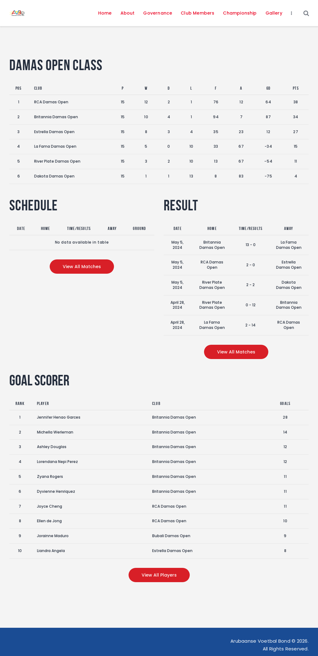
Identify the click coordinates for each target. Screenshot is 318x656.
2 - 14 (250, 325)
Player (43, 403)
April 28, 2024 (177, 305)
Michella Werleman (55, 432)
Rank (20, 403)
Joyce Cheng (49, 506)
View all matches (82, 266)
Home (45, 228)
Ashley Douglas (51, 446)
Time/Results (79, 228)
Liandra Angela (51, 550)
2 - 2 (250, 284)
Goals (285, 403)
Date (21, 228)
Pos (19, 88)
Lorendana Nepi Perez (57, 461)
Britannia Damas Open (56, 116)
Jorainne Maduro (53, 535)
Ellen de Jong (49, 520)
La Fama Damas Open (55, 146)
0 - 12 (251, 305)
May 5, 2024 (177, 245)
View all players (159, 575)
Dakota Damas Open (54, 176)
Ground (139, 228)
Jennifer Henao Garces (58, 417)
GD (268, 88)
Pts (296, 88)
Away (112, 228)
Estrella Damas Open (54, 131)
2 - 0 (250, 264)
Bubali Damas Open (171, 535)
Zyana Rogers (50, 476)
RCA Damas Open (51, 102)
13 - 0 (251, 244)
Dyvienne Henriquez (56, 491)
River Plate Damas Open (57, 161)
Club (38, 88)
